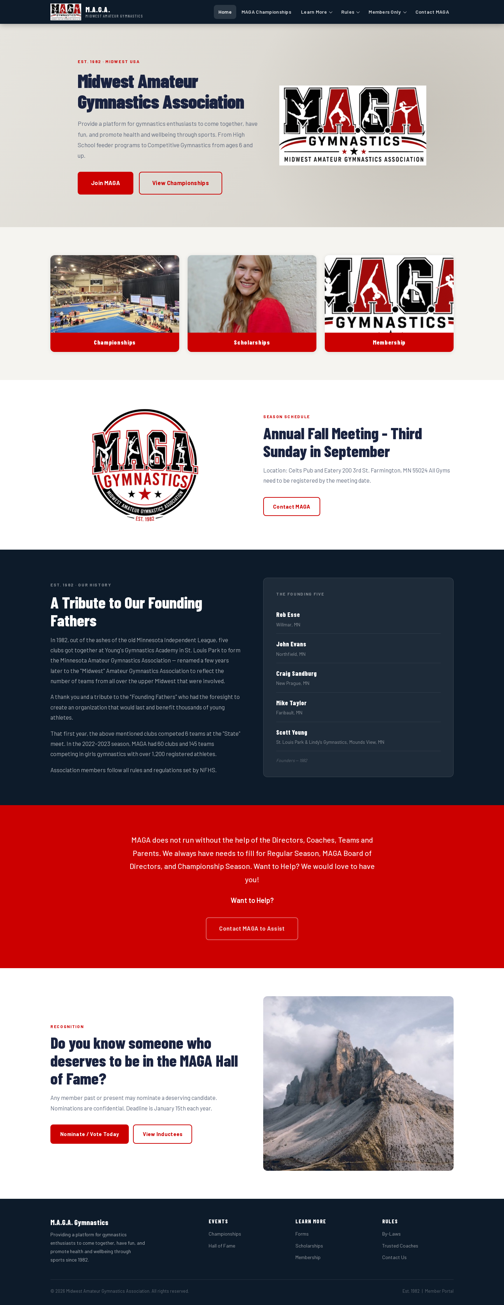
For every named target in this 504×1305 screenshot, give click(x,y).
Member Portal (439, 1291)
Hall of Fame (222, 1246)
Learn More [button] (314, 12)
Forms (302, 1234)
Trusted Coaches (400, 1246)
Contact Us (394, 1257)
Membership (308, 1257)
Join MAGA (105, 182)
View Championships (180, 182)
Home (225, 12)
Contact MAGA (432, 12)
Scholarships (309, 1246)
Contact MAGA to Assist (252, 928)
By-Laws (391, 1234)
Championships (225, 1234)
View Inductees (162, 1134)
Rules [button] (347, 12)
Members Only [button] (385, 12)
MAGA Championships (266, 12)
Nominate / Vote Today (89, 1134)
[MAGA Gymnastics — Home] (97, 12)
